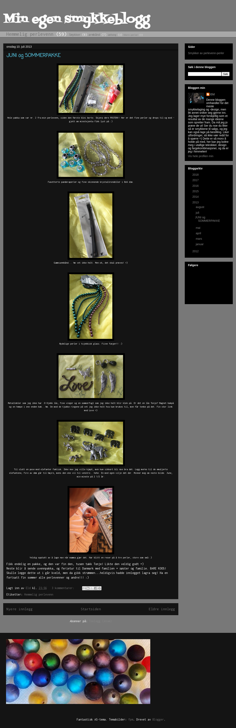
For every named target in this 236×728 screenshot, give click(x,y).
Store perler (130, 35)
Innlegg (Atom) (100, 621)
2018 (195, 174)
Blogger (158, 719)
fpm (130, 719)
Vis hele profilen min (200, 156)
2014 (195, 196)
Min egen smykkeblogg (76, 20)
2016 (195, 185)
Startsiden (91, 609)
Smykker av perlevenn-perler (206, 53)
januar (200, 244)
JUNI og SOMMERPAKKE (33, 55)
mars (199, 238)
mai (198, 227)
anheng (112, 34)
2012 (195, 251)
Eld (212, 94)
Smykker (74, 34)
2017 (195, 180)
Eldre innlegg (162, 609)
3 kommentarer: (64, 588)
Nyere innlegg (19, 609)
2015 (195, 191)
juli (198, 212)
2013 (195, 202)
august (200, 207)
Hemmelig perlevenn (29, 34)
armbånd (94, 34)
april (199, 233)
